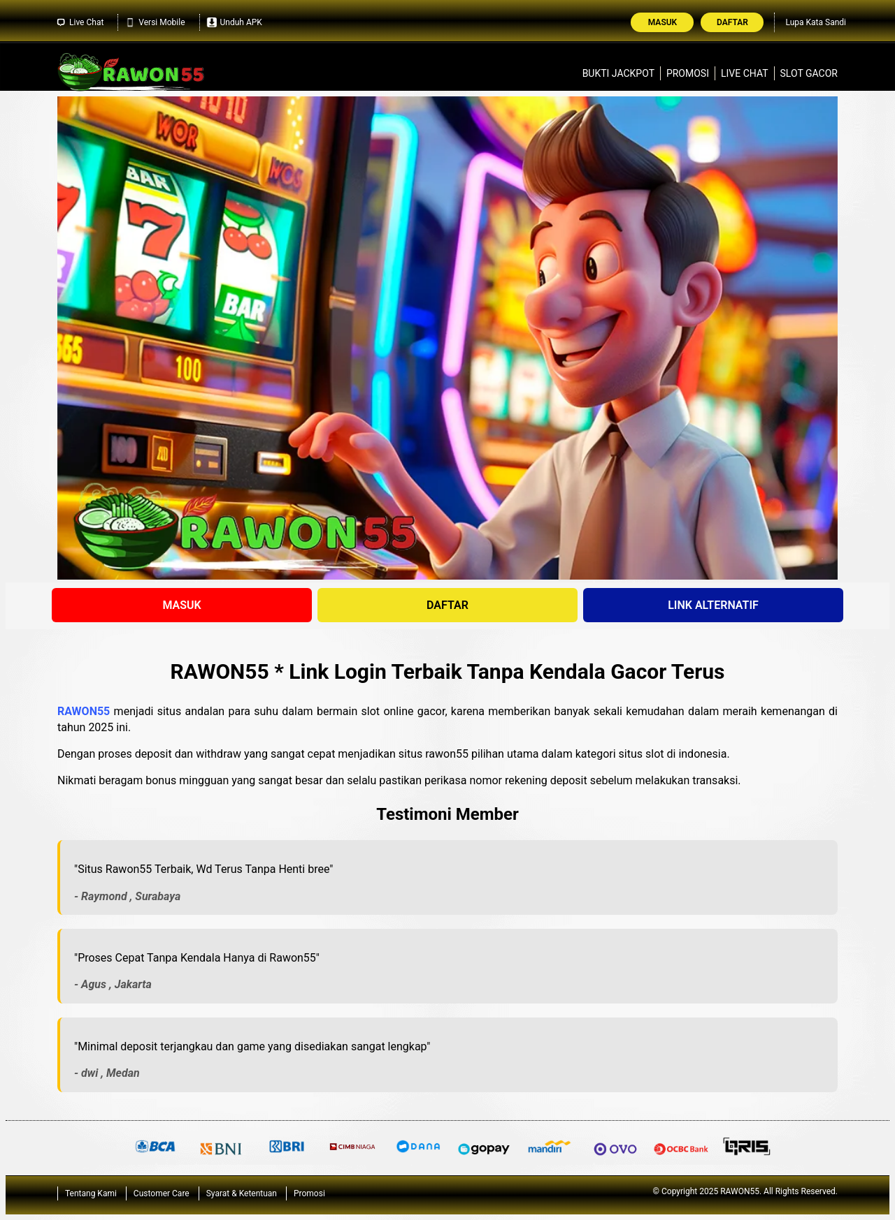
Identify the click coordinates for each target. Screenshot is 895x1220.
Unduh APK (234, 22)
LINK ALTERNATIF (713, 605)
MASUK (181, 605)
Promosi (687, 73)
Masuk (662, 22)
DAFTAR (447, 605)
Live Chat (79, 22)
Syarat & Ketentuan (241, 1193)
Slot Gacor (809, 73)
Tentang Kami (91, 1193)
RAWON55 (83, 711)
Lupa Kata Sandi (815, 22)
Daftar (732, 22)
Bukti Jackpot (618, 73)
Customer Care (161, 1193)
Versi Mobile (155, 22)
